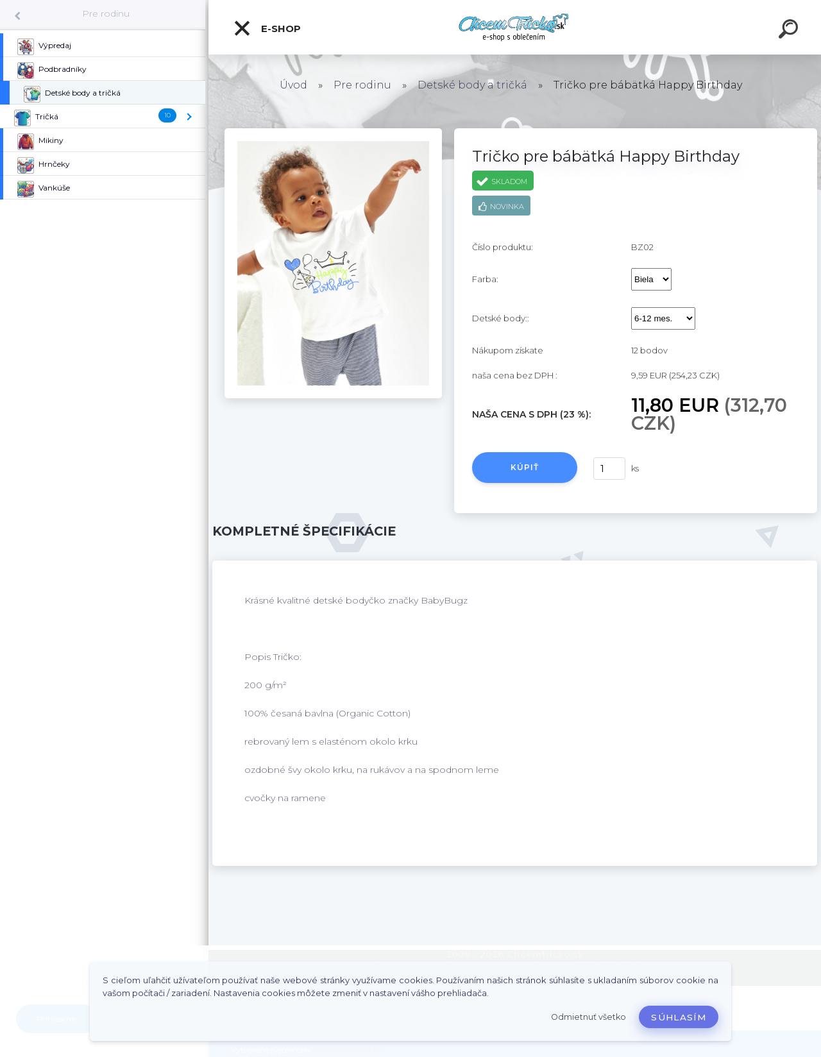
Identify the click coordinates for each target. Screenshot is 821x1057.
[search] (790, 31)
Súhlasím (678, 1017)
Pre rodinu (106, 13)
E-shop (267, 28)
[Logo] (515, 27)
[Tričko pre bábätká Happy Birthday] (333, 133)
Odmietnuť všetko (588, 1017)
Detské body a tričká (472, 85)
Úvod (293, 85)
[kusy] (609, 468)
